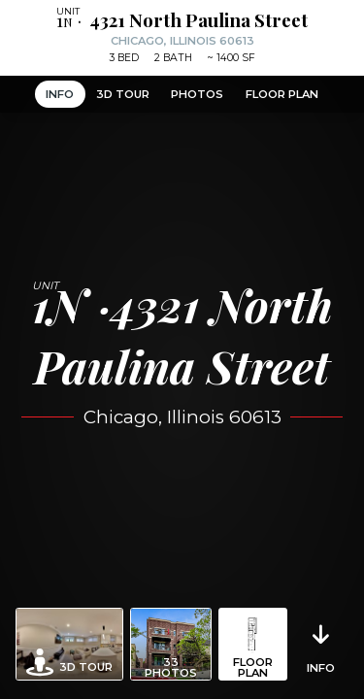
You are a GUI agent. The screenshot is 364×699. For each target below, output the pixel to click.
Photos (197, 94)
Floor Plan (282, 94)
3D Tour (122, 94)
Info (60, 94)
